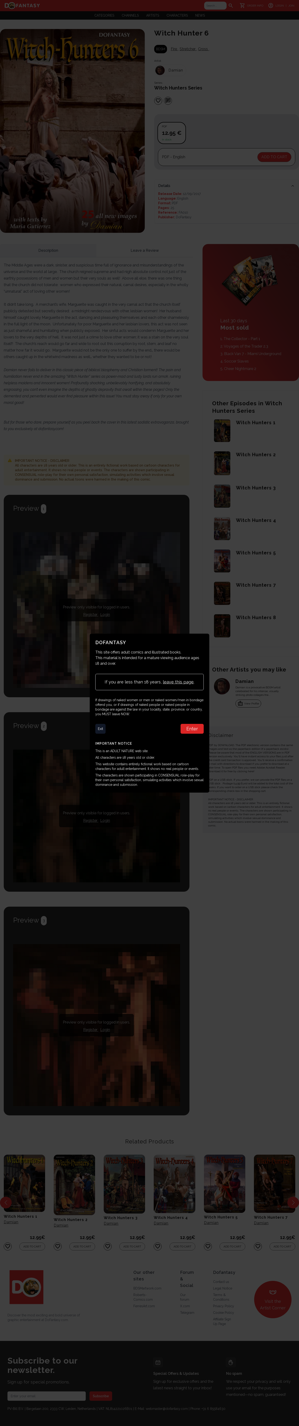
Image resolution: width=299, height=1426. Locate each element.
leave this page (178, 681)
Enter (192, 729)
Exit (100, 729)
